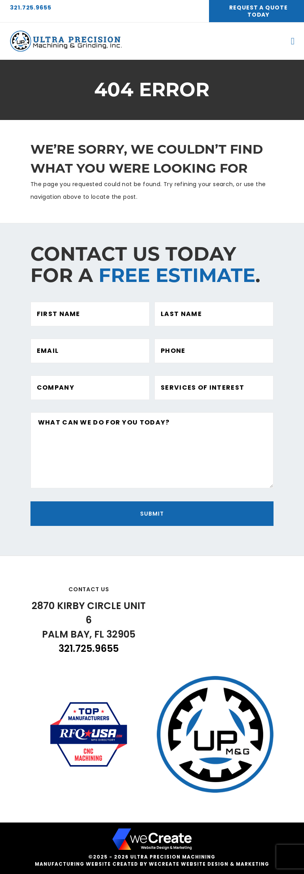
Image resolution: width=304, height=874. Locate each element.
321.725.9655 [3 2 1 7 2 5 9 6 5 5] (30, 7)
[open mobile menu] (292, 41)
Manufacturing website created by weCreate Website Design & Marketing (152, 864)
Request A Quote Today (258, 11)
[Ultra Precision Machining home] (67, 41)
